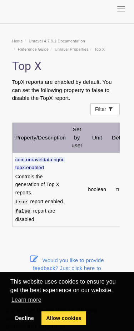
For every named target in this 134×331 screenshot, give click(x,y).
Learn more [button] (26, 300)
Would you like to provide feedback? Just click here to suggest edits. (67, 268)
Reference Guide (33, 49)
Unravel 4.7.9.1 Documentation (57, 41)
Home (17, 41)
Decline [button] (24, 318)
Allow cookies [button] (63, 318)
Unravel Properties (72, 49)
